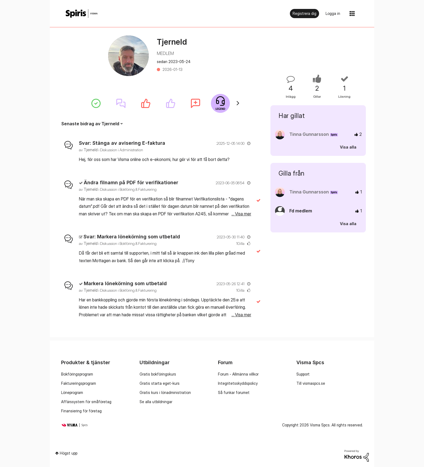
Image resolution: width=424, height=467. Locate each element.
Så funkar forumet (234, 392)
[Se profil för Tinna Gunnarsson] (309, 134)
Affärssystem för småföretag (86, 401)
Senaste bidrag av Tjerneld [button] (90, 123)
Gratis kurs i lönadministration (165, 392)
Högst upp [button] (68, 453)
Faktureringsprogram (78, 383)
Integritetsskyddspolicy (238, 383)
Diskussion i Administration (121, 149)
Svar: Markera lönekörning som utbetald (132, 236)
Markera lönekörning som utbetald (125, 283)
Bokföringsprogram (77, 374)
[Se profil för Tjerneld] (91, 149)
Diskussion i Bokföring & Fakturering (128, 189)
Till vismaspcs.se (310, 383)
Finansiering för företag (81, 411)
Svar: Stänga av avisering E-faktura (122, 143)
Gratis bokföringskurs (158, 374)
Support (303, 374)
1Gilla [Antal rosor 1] (240, 243)
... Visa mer (241, 159)
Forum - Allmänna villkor (238, 374)
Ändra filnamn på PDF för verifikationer (131, 182)
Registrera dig (304, 13)
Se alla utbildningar (156, 401)
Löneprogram (72, 392)
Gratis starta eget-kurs (160, 383)
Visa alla (348, 147)
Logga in (333, 13)
